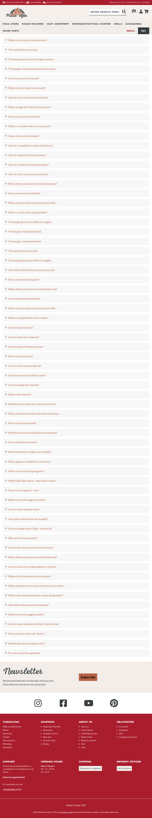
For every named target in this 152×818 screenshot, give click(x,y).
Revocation (48, 730)
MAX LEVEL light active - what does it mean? (32, 480)
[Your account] (141, 12)
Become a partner (88, 740)
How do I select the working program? (28, 164)
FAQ (121, 733)
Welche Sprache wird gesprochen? (26, 643)
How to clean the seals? (20, 327)
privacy (77, 805)
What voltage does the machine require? (29, 107)
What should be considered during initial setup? (33, 413)
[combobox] (105, 12)
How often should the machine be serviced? (31, 270)
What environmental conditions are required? (32, 432)
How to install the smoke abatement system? (32, 566)
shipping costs (67, 812)
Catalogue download (128, 737)
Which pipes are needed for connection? (29, 461)
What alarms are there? (20, 356)
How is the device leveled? (22, 423)
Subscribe (88, 677)
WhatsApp (7, 744)
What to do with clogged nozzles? (26, 614)
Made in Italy (86, 737)
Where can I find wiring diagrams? (26, 471)
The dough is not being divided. (25, 231)
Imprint (69, 805)
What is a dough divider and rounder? (28, 317)
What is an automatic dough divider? (27, 212)
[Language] (135, 12)
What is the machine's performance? (27, 40)
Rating (46, 744)
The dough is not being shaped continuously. (32, 68)
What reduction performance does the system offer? (36, 585)
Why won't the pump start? (22, 538)
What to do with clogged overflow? (27, 499)
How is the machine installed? (24, 116)
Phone (5, 730)
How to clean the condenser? (23, 337)
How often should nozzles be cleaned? (28, 604)
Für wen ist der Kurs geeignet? (24, 652)
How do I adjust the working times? (27, 155)
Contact (6, 737)
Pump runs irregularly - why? (23, 490)
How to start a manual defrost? (25, 365)
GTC (84, 805)
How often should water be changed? (28, 518)
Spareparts (123, 730)
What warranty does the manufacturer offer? (32, 202)
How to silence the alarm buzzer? (26, 346)
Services (122, 2)
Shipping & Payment (51, 726)
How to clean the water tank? (24, 509)
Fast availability (34, 2)
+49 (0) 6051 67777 (12, 789)
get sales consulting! (52, 2)
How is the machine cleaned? (23, 78)
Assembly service (50, 733)
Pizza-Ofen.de (87, 730)
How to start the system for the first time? (30, 547)
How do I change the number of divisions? (30, 145)
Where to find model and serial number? (29, 576)
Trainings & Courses (133, 2)
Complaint (123, 726)
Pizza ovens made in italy (14, 2)
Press (83, 747)
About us (85, 726)
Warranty (47, 737)
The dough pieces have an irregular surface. (31, 59)
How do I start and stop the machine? (28, 97)
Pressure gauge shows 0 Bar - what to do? (30, 528)
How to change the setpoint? (23, 384)
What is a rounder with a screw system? (29, 126)
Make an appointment (12, 726)
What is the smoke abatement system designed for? (35, 595)
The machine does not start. (23, 49)
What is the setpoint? (19, 394)
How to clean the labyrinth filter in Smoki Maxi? (33, 624)
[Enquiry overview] (146, 11)
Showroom (114, 2)
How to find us (9, 740)
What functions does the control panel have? (32, 404)
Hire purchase (49, 740)
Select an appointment (14, 777)
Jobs (83, 744)
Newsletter (7, 747)
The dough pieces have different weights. (30, 221)
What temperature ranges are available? (29, 451)
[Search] (123, 12)
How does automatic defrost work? (27, 375)
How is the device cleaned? (22, 442)
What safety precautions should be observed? (32, 183)
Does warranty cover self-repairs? (26, 633)
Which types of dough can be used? (26, 87)
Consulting (145, 2)
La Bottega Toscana (89, 733)
